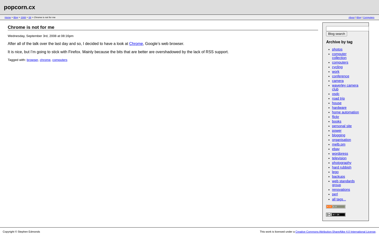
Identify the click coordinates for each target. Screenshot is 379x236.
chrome (45, 60)
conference (340, 76)
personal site (342, 126)
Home (8, 17)
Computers (368, 17)
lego (335, 172)
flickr (335, 117)
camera (338, 81)
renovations (341, 190)
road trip (338, 98)
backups (338, 176)
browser (32, 60)
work (335, 72)
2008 (23, 17)
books (336, 121)
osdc (335, 94)
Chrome (136, 44)
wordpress (340, 153)
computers (59, 60)
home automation (345, 112)
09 (30, 17)
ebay (336, 149)
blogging (338, 135)
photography (341, 163)
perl (335, 194)
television (339, 158)
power (337, 131)
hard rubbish (341, 167)
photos (337, 49)
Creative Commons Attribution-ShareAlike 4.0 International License (335, 231)
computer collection (339, 56)
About (352, 17)
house (337, 103)
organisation (341, 140)
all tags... (339, 199)
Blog (16, 17)
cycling (337, 67)
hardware (339, 108)
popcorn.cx (19, 7)
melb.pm (338, 144)
